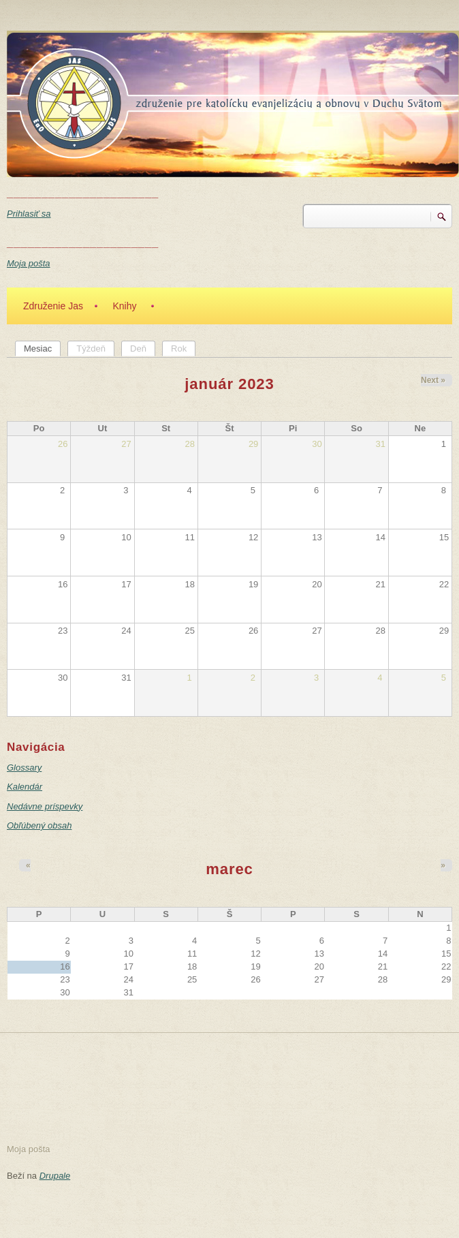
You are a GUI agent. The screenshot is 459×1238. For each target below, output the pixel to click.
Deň (138, 348)
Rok (179, 348)
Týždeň (91, 348)
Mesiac (42, 348)
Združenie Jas (53, 305)
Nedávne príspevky (44, 806)
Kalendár (24, 787)
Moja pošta (28, 263)
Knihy (124, 305)
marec (229, 869)
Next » (433, 380)
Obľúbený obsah (39, 825)
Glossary (24, 767)
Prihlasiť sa (29, 213)
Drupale (55, 1176)
